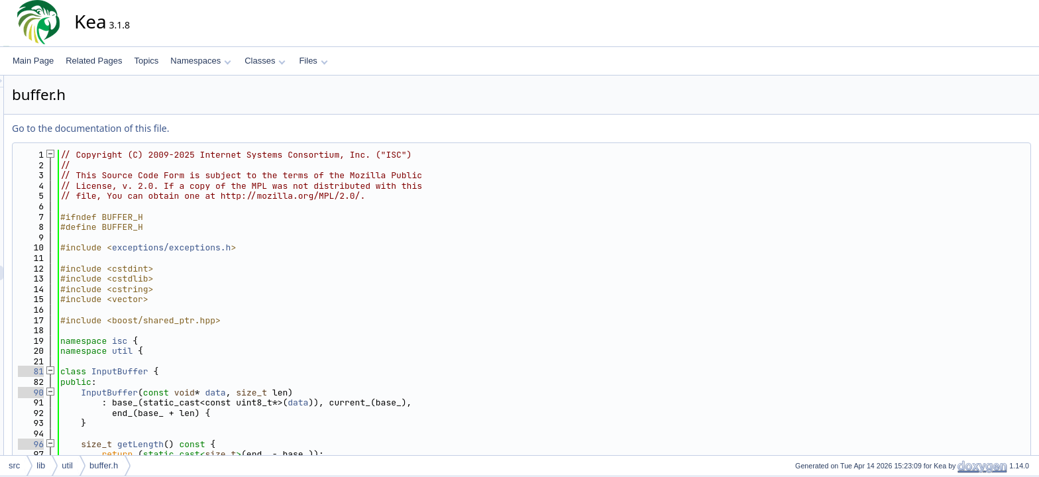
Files (313, 61)
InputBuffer (239, 371)
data (334, 392)
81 (150, 371)
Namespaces (200, 61)
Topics (146, 61)
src (14, 465)
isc (238, 340)
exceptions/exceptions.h (290, 247)
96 (150, 444)
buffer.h (103, 465)
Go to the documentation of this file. (209, 128)
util (241, 350)
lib (40, 465)
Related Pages (94, 61)
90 (150, 392)
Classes (265, 61)
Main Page (33, 61)
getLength (260, 444)
